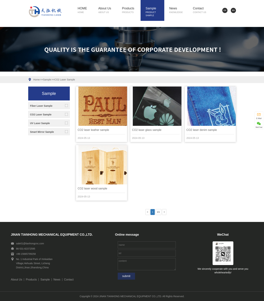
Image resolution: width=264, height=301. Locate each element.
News (178, 10)
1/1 (158, 212)
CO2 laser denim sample (201, 129)
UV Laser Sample (40, 123)
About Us (107, 10)
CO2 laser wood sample (92, 188)
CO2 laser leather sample (93, 129)
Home (36, 79)
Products (131, 10)
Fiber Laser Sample (41, 105)
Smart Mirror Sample (42, 132)
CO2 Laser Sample (64, 79)
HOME (85, 10)
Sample (155, 12)
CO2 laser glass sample (147, 129)
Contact (202, 10)
